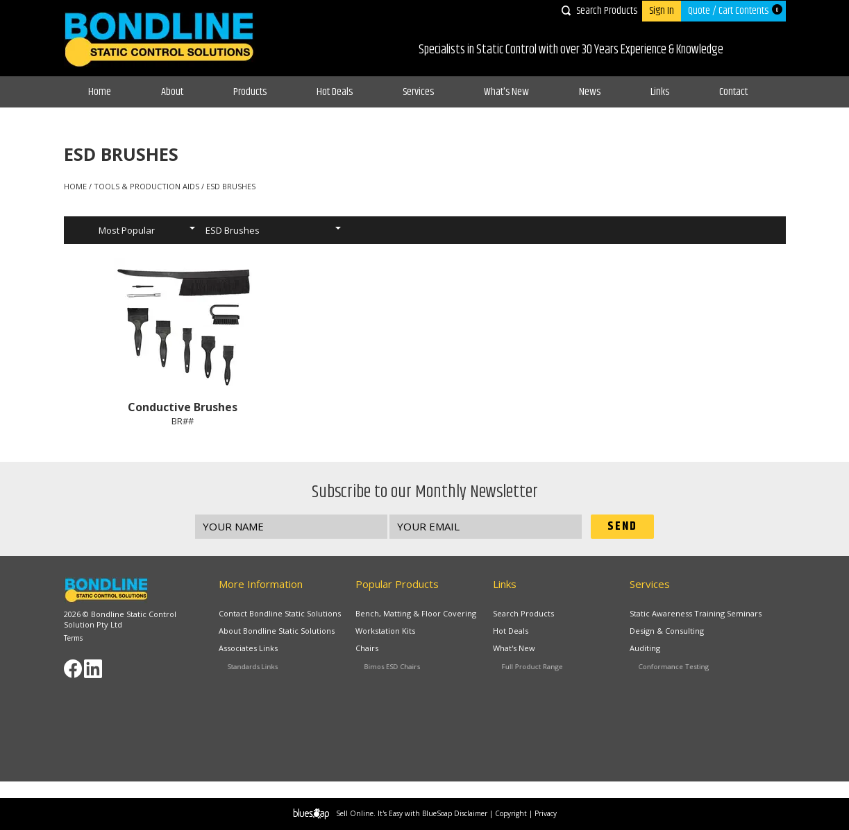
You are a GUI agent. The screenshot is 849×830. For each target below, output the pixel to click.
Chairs (386, 651)
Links (659, 92)
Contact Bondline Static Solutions (280, 613)
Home (99, 92)
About (172, 92)
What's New (506, 92)
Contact (733, 92)
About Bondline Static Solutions (277, 632)
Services (418, 92)
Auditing (663, 651)
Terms (73, 638)
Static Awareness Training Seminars (696, 613)
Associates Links (261, 651)
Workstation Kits (389, 632)
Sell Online (354, 813)
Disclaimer (470, 813)
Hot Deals (335, 92)
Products (250, 92)
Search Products (606, 11)
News (589, 92)
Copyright (511, 813)
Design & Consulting (669, 632)
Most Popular (127, 230)
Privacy (546, 813)
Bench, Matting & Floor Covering (415, 613)
